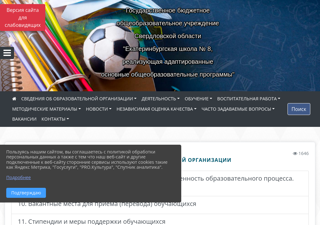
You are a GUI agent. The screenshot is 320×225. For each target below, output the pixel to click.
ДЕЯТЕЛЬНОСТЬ (159, 99)
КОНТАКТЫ (54, 119)
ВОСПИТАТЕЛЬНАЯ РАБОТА (247, 99)
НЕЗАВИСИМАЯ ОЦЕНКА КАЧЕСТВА (155, 109)
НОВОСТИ (97, 109)
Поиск (299, 109)
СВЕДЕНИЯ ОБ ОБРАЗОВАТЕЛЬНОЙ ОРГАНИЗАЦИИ (77, 99)
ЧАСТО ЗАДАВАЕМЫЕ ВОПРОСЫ (236, 109)
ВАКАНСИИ (24, 119)
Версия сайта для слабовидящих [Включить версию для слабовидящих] (23, 17)
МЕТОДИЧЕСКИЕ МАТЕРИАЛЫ (44, 109)
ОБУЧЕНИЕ (196, 99)
